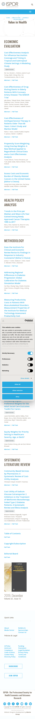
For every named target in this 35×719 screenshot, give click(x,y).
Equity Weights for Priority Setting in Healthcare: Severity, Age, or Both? (16, 434)
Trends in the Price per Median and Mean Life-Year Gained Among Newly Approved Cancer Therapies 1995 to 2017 (16, 216)
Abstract (7, 80)
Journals (26, 18)
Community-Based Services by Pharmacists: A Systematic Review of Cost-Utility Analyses (16, 475)
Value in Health (18, 19)
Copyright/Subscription (15, 543)
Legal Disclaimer (24, 650)
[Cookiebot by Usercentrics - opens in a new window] (25, 320)
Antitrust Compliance (8, 649)
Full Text (15, 80)
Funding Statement (22, 647)
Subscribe (13, 666)
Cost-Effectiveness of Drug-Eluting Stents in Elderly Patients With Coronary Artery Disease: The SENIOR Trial (16, 92)
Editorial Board (11, 553)
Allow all (17, 384)
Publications (16, 18)
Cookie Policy (9, 655)
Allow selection (17, 390)
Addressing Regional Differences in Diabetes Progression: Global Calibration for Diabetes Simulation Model (15, 277)
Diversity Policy (9, 657)
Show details (25, 378)
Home (8, 18)
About (6, 628)
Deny (17, 396)
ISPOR (17, 707)
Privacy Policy (23, 652)
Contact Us (22, 632)
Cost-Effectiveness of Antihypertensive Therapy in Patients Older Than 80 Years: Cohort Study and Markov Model (17, 123)
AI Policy (7, 646)
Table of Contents (12, 533)
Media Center (9, 630)
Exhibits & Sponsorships (23, 629)
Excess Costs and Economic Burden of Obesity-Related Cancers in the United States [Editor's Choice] (17, 177)
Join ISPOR (13, 675)
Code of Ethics (9, 652)
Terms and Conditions (22, 656)
